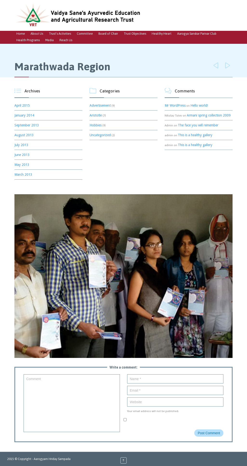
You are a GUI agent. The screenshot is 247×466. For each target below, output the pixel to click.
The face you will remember (198, 125)
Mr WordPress (175, 105)
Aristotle (96, 115)
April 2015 (22, 105)
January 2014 (24, 115)
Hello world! (199, 105)
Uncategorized (100, 135)
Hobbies (96, 125)
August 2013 (24, 135)
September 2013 (26, 125)
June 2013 (22, 155)
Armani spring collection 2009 (209, 115)
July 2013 (21, 145)
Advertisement (100, 105)
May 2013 (21, 165)
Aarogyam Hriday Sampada (52, 459)
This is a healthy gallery (195, 135)
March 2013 (23, 174)
